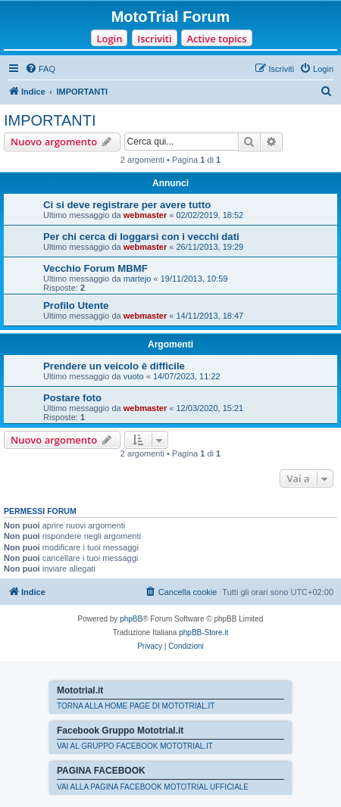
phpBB (131, 619)
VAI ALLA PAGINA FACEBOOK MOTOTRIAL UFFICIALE (153, 787)
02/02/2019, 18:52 (210, 215)
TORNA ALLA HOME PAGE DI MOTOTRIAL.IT (135, 706)
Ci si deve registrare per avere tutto (127, 204)
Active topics (216, 38)
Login (109, 38)
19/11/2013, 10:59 (194, 278)
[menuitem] (40, 69)
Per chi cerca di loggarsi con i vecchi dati (141, 236)
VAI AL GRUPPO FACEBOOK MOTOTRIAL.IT (135, 746)
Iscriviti (154, 38)
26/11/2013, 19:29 (210, 246)
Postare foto (72, 398)
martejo (138, 278)
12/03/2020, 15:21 (210, 408)
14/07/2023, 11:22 (187, 376)
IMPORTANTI (49, 120)
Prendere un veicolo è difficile (114, 366)
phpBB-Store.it (203, 632)
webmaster (145, 215)
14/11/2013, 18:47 (210, 315)
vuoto (134, 376)
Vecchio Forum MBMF (95, 268)
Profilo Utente (75, 305)
